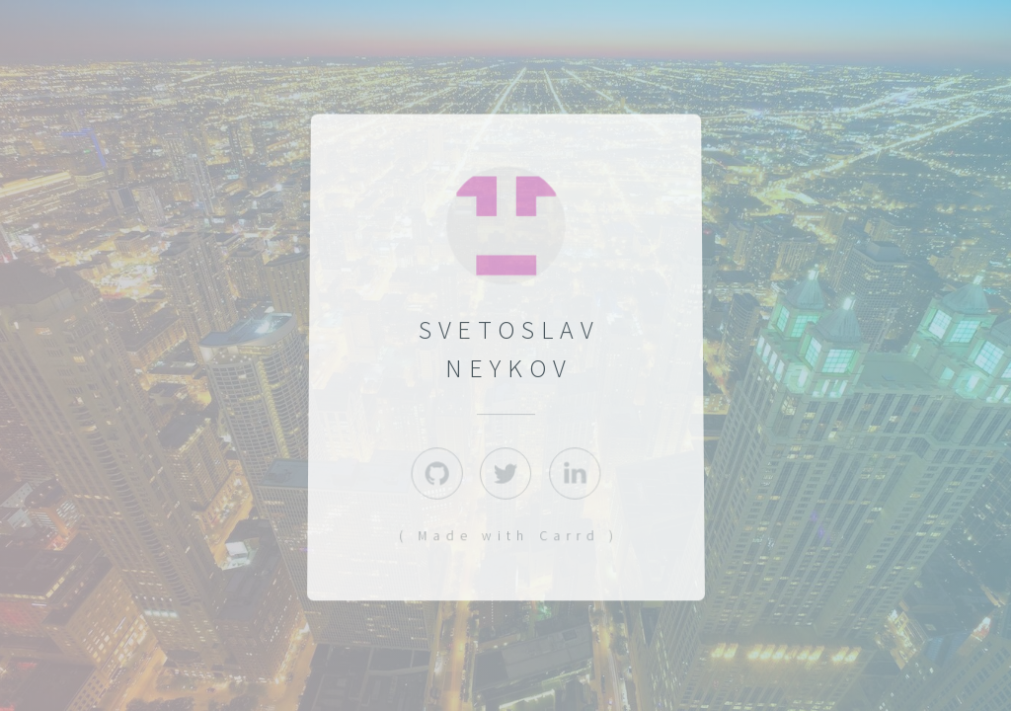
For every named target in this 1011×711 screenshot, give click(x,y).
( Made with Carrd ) (508, 536)
